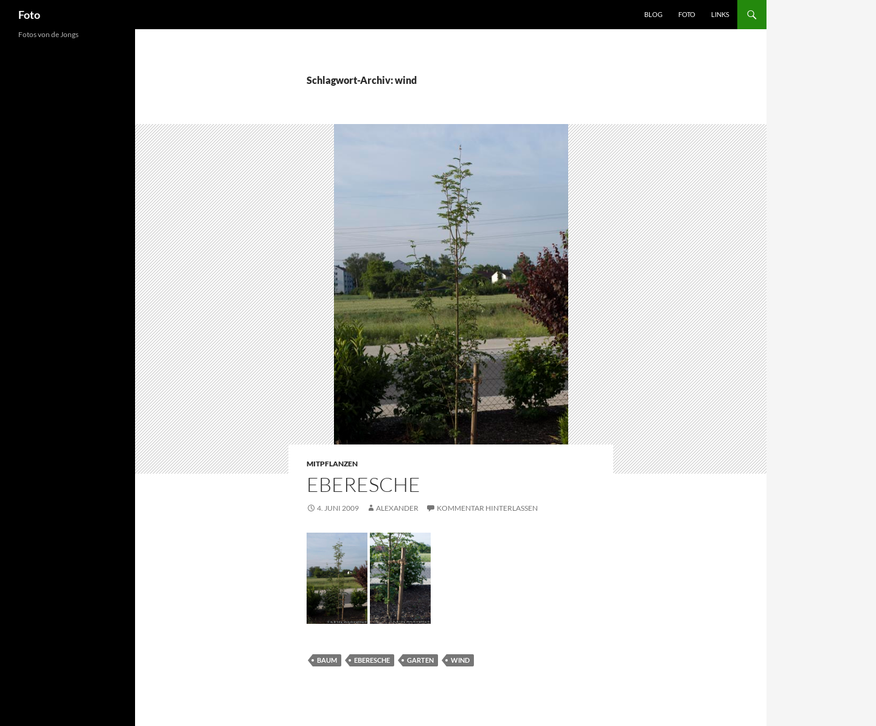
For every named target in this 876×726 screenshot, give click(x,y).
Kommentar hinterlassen (487, 508)
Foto (29, 14)
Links (720, 14)
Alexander (397, 508)
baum (327, 660)
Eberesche (363, 484)
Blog (653, 14)
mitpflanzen (332, 463)
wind (460, 660)
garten (420, 660)
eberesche (372, 660)
